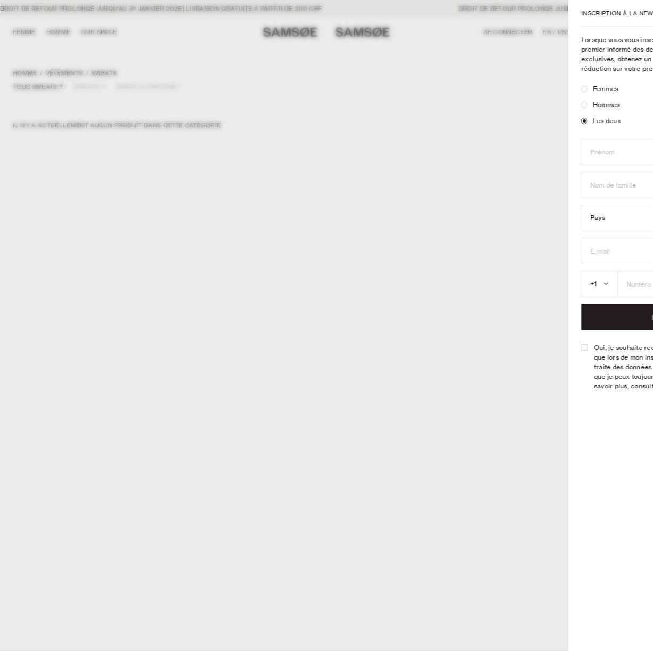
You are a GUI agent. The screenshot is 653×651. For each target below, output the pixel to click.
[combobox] (481, 284)
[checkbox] (466, 347)
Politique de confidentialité (593, 386)
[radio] (466, 89)
